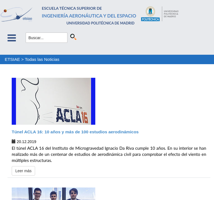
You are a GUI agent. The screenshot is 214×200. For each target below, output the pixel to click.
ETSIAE (12, 59)
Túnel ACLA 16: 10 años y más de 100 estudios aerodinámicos (75, 131)
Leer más (23, 171)
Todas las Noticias (42, 59)
